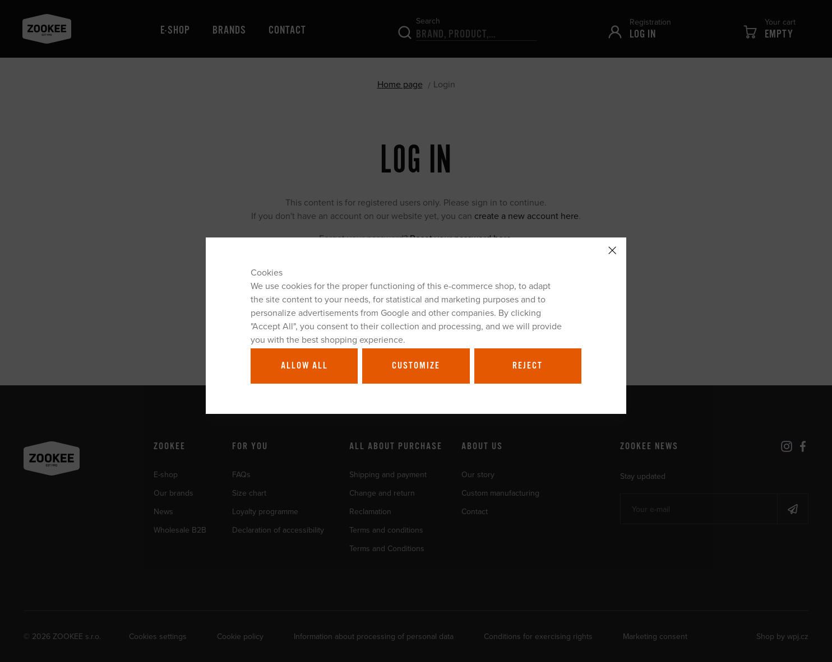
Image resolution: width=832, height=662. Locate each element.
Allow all (304, 365)
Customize (416, 365)
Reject (527, 365)
